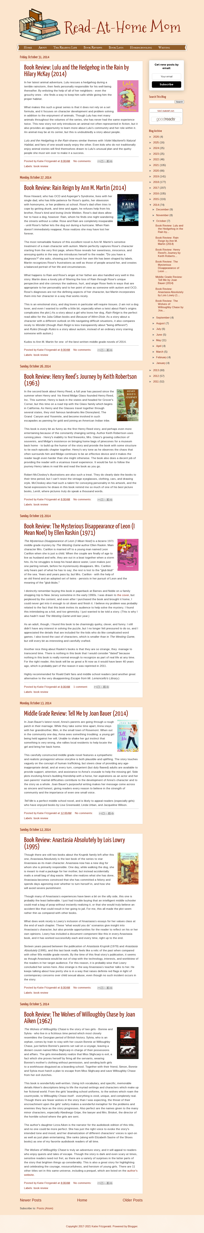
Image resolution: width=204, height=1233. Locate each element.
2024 (156, 148)
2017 (156, 187)
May (159, 340)
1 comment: (81, 686)
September (163, 317)
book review (41, 166)
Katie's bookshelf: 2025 (166, 111)
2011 (156, 381)
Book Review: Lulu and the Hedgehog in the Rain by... (169, 228)
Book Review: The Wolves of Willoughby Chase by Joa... (169, 305)
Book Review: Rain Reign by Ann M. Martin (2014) (75, 188)
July (159, 328)
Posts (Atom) (45, 1208)
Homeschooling (141, 48)
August (161, 323)
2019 (156, 176)
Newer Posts (30, 1200)
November (162, 215)
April (159, 346)
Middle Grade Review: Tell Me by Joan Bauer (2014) (76, 714)
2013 (156, 370)
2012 (156, 376)
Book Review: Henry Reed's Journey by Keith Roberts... (168, 253)
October (161, 220)
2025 (156, 142)
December (163, 209)
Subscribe (166, 84)
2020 (156, 170)
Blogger (132, 1226)
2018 (156, 182)
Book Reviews (93, 48)
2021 (156, 165)
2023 (156, 153)
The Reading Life (65, 48)
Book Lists (116, 48)
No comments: (82, 161)
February (161, 357)
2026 (156, 136)
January (161, 363)
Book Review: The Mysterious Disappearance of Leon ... (167, 266)
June (159, 334)
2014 (156, 204)
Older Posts (133, 1200)
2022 (156, 159)
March (160, 351)
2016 (156, 193)
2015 (156, 199)
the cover (123, 595)
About (42, 48)
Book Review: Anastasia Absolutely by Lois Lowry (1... (169, 292)
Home (28, 48)
